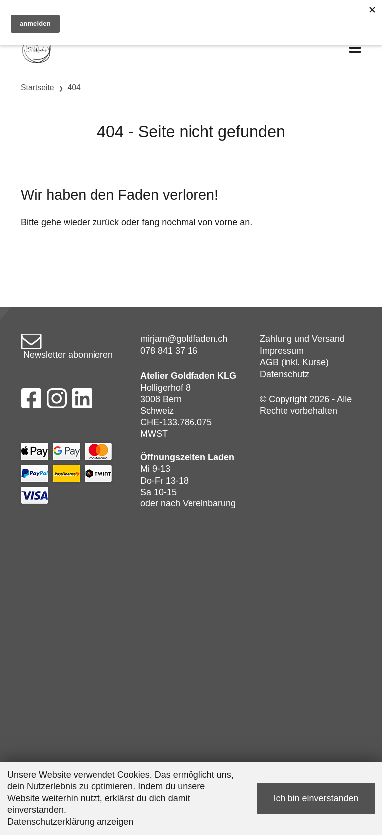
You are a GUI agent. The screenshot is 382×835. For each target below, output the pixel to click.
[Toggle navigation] (355, 48)
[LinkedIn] (82, 401)
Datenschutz (284, 374)
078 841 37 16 (168, 351)
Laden (221, 457)
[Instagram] (57, 401)
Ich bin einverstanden (315, 798)
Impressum (282, 351)
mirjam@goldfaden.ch (183, 339)
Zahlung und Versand (302, 339)
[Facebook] (31, 401)
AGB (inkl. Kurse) (294, 362)
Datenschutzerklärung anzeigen (70, 822)
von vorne (217, 222)
